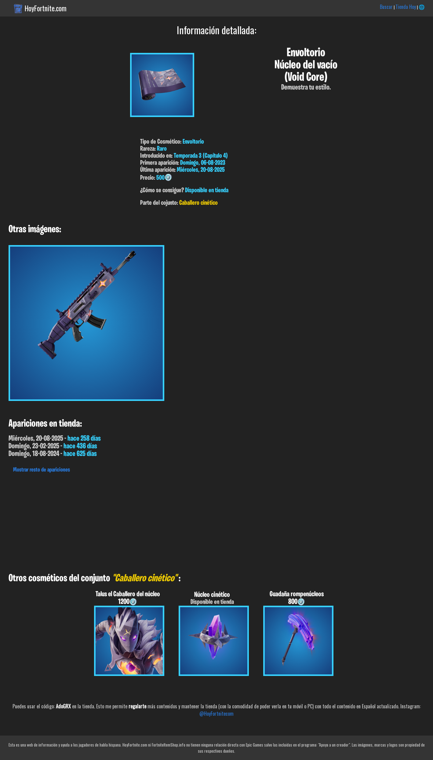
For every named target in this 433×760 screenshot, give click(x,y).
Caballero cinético (198, 203)
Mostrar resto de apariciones (41, 470)
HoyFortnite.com (46, 8)
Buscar (386, 6)
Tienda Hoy (405, 6)
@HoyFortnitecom (216, 713)
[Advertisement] (183, 521)
